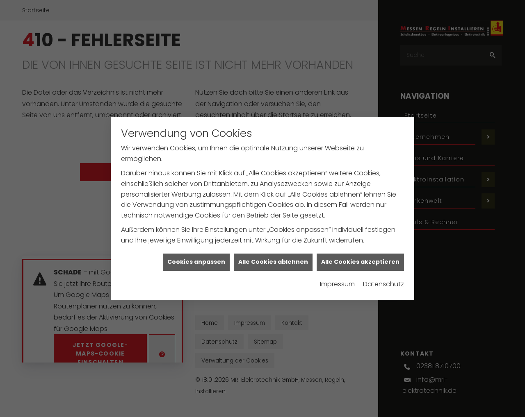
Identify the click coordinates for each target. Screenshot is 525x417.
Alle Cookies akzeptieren (360, 269)
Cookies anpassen (196, 269)
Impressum (337, 291)
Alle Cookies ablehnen (273, 269)
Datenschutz (383, 291)
